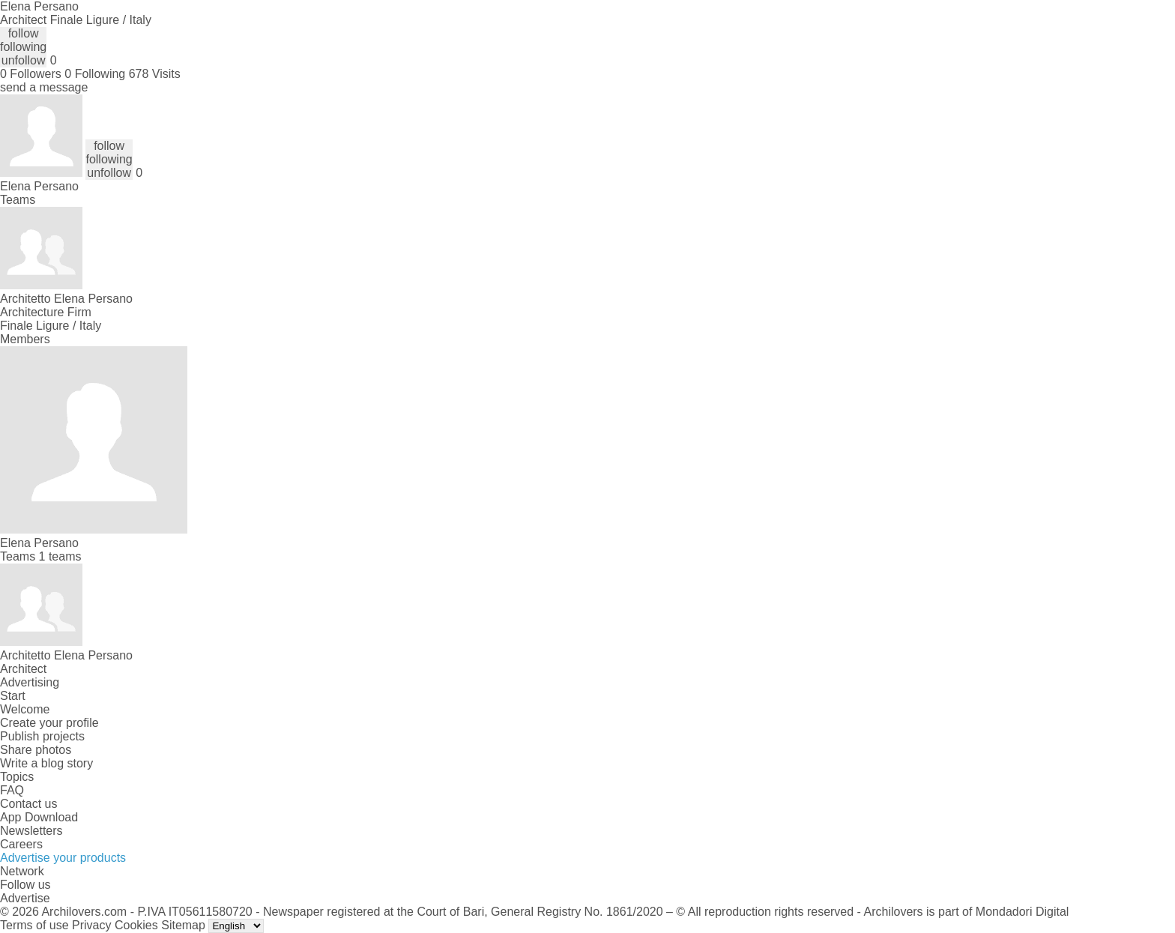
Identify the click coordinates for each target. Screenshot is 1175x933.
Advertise (25, 898)
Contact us (28, 803)
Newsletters (31, 830)
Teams (17, 199)
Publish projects (42, 736)
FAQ (12, 790)
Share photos (35, 749)
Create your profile (49, 722)
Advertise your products (63, 857)
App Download (39, 817)
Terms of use (34, 925)
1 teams (60, 556)
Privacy (91, 925)
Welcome (24, 709)
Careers (21, 844)
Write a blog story (46, 763)
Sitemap (183, 925)
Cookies (136, 925)
